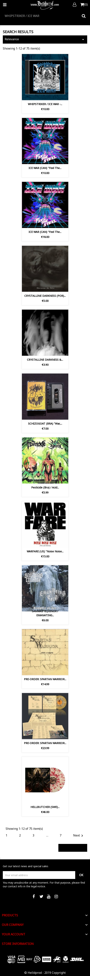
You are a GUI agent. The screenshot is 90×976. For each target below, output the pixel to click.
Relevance (45, 39)
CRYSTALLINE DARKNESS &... (45, 359)
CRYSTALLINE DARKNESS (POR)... (45, 296)
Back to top (72, 847)
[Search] (45, 16)
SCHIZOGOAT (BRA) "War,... (45, 423)
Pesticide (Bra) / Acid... (45, 487)
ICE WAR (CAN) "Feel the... (45, 168)
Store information (18, 944)
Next (78, 835)
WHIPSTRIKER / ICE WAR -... (45, 104)
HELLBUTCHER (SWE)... (45, 807)
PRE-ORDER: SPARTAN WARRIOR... (45, 679)
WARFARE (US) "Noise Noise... (45, 551)
